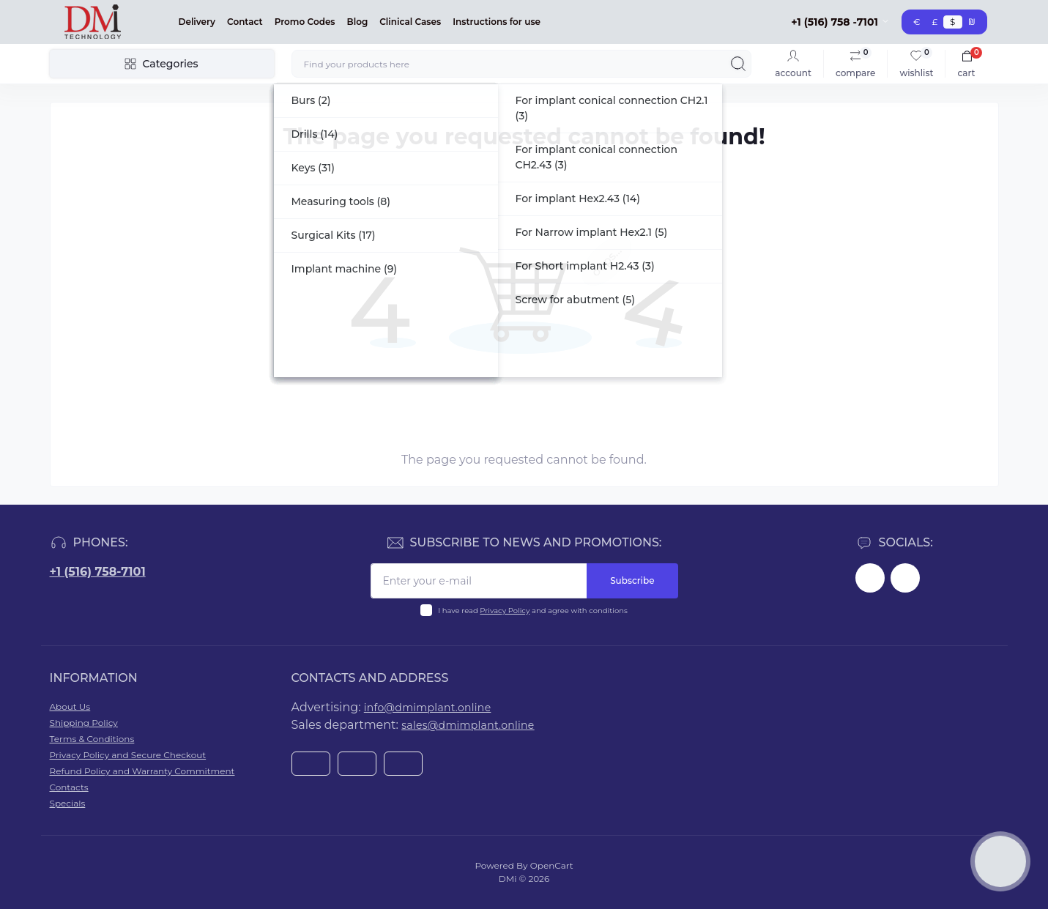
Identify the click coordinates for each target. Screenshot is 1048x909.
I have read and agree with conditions (533, 610)
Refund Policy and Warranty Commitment (142, 770)
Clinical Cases (410, 21)
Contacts (69, 787)
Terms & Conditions (92, 738)
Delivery (197, 21)
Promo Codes (305, 21)
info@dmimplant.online (427, 707)
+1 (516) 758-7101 (98, 572)
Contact (245, 21)
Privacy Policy (504, 610)
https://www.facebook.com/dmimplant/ (870, 578)
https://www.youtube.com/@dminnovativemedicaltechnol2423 (905, 578)
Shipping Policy (84, 722)
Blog (357, 21)
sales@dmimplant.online (467, 725)
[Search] (738, 64)
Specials (68, 803)
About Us (70, 706)
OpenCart (551, 865)
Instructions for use (496, 21)
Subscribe (632, 580)
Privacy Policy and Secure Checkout (128, 754)
